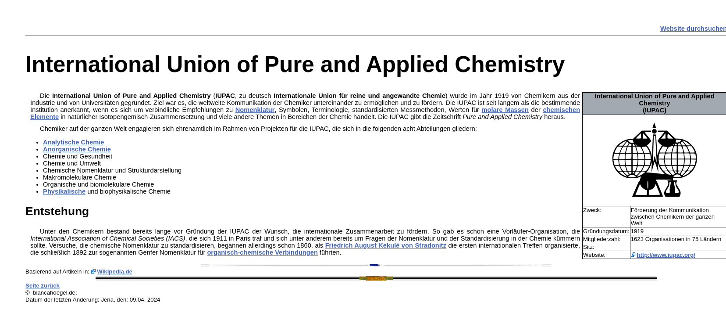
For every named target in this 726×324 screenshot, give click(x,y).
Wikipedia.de (114, 271)
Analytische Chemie (73, 142)
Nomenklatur (255, 109)
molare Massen (505, 109)
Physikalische (64, 191)
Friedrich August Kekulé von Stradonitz (385, 245)
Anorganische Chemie (77, 149)
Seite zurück (42, 285)
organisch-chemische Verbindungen (262, 252)
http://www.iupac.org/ (666, 255)
